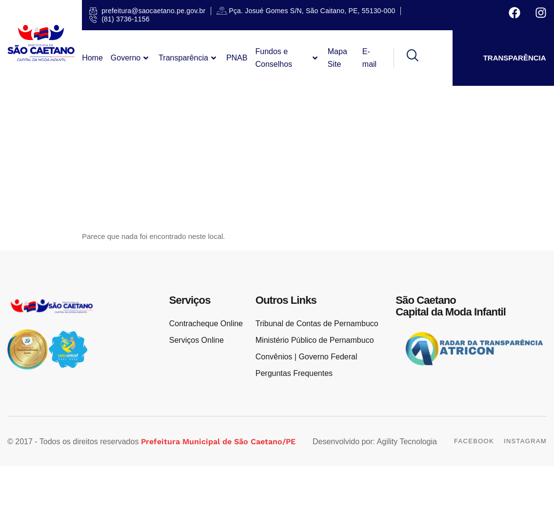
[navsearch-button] (406, 58)
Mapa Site (337, 57)
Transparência (188, 58)
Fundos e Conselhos (287, 57)
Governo (131, 58)
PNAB (237, 58)
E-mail (369, 57)
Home (92, 58)
